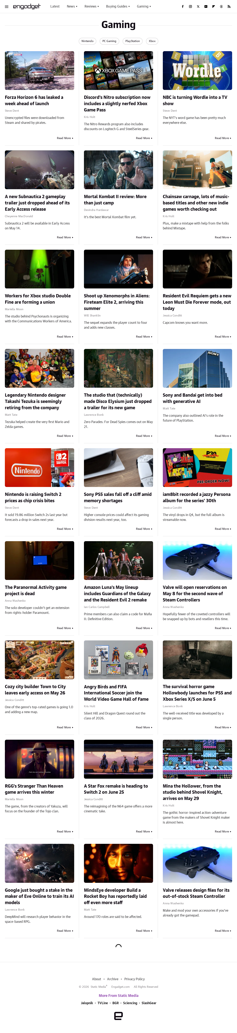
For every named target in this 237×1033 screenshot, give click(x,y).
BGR (115, 1003)
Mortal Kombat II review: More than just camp (115, 199)
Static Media (98, 987)
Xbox (152, 41)
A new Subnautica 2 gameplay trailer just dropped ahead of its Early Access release (37, 203)
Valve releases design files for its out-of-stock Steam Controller (196, 893)
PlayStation (132, 41)
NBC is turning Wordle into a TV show (195, 100)
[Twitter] (198, 6)
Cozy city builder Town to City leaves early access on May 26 (35, 689)
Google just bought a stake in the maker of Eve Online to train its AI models (39, 896)
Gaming (142, 6)
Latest (55, 6)
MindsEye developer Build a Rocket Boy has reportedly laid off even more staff (115, 896)
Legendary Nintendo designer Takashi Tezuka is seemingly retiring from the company (35, 401)
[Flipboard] (214, 6)
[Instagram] (190, 6)
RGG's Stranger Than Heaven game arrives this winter (34, 789)
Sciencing (130, 1003)
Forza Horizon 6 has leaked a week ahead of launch (34, 100)
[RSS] (229, 6)
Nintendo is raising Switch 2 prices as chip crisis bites (33, 497)
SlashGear (149, 1003)
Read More (64, 138)
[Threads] (221, 6)
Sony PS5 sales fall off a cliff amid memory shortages (118, 497)
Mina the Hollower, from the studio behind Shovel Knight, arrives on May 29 (192, 792)
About (96, 979)
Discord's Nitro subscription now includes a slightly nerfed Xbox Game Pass (117, 103)
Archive (112, 979)
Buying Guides (116, 6)
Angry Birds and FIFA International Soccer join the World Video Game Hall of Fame (116, 693)
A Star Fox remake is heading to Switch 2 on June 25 (116, 789)
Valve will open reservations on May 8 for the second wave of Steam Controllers (195, 593)
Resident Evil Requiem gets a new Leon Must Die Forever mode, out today (197, 302)
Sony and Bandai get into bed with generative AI (192, 398)
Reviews (90, 6)
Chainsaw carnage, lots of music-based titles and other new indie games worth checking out (196, 203)
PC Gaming (109, 41)
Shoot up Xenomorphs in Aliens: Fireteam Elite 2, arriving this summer (117, 302)
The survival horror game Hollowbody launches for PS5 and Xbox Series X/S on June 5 (197, 693)
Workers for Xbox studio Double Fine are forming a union (38, 299)
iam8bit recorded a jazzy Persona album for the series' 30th (196, 497)
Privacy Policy (134, 979)
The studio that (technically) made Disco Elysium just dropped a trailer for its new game (118, 401)
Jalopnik (87, 1003)
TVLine (103, 1003)
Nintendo (87, 41)
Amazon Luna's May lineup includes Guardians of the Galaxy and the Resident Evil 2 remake (117, 593)
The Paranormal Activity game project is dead (36, 590)
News (71, 6)
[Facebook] (183, 6)
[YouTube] (206, 6)
